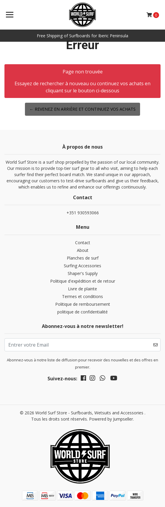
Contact (82, 242)
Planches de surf (83, 258)
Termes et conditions (82, 296)
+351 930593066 (82, 212)
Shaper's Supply (83, 273)
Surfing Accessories (82, 265)
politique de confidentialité (82, 312)
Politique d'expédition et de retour (82, 281)
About (82, 250)
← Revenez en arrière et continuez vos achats (82, 109)
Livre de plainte (82, 289)
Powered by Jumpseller (111, 419)
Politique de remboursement (82, 304)
